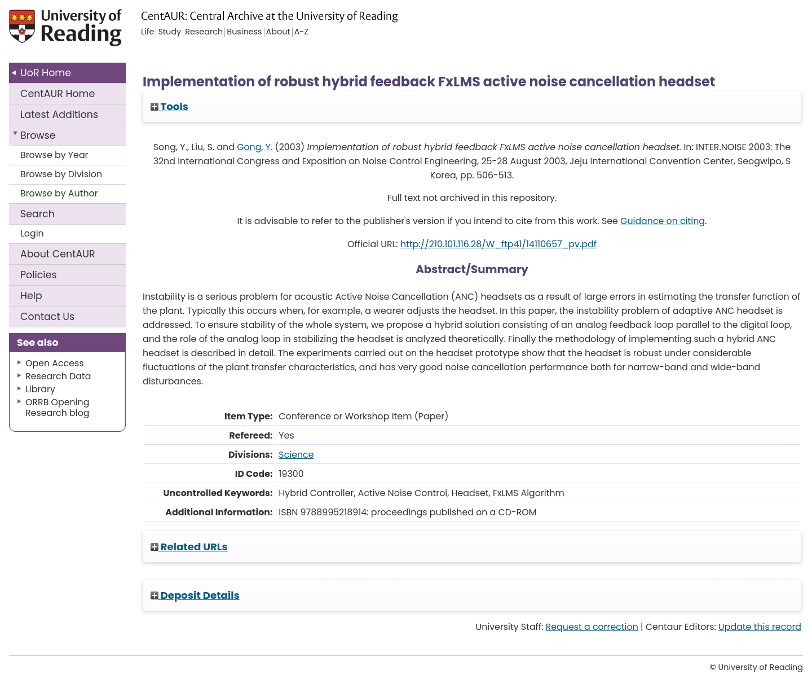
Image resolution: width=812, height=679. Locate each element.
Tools (169, 106)
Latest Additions (59, 114)
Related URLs (189, 547)
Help (31, 296)
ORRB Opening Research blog (57, 407)
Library (40, 389)
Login (32, 233)
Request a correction (592, 626)
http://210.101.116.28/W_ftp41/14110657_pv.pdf (498, 244)
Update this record (759, 626)
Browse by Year (54, 154)
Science (296, 454)
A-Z (301, 32)
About (57, 254)
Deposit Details (195, 595)
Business (244, 32)
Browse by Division (61, 174)
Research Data (58, 376)
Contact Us (47, 316)
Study (169, 32)
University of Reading (90, 32)
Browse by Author (59, 193)
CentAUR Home (57, 93)
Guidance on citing (662, 220)
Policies (38, 275)
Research (204, 32)
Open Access (54, 363)
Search (37, 214)
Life (147, 32)
